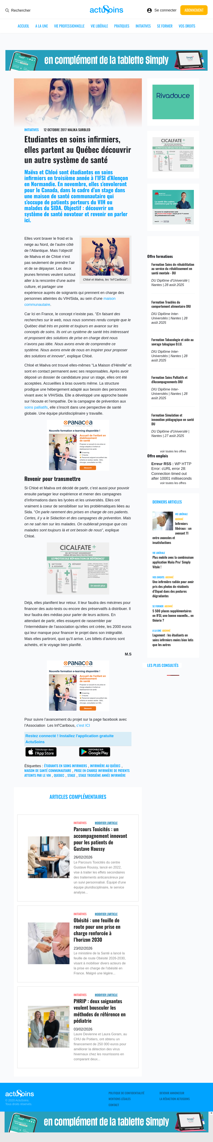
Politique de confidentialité (126, 1093)
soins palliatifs (36, 407)
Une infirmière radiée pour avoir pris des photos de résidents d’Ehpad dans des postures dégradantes (173, 588)
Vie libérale (99, 26)
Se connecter (165, 10)
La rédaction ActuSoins (175, 1099)
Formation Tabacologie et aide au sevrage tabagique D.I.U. (172, 341)
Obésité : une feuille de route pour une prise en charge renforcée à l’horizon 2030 (97, 929)
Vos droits (187, 26)
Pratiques (121, 26)
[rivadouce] (173, 118)
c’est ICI (83, 725)
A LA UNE (41, 26)
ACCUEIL (23, 26)
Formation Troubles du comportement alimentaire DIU (171, 304)
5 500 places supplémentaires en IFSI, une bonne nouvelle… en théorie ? (173, 615)
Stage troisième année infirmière (102, 775)
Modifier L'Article (106, 823)
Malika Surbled (79, 129)
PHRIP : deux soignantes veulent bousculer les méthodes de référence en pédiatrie (100, 1010)
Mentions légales (120, 1099)
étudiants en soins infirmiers (65, 765)
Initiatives (143, 26)
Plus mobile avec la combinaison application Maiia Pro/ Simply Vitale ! (173, 562)
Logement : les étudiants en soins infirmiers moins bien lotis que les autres (172, 639)
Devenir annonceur (172, 1093)
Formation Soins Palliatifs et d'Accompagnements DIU (169, 379)
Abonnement (194, 10)
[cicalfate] (78, 593)
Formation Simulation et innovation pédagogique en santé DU (172, 419)
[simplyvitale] (106, 69)
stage (71, 775)
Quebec (59, 775)
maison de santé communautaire (47, 770)
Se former (164, 26)
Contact (114, 1105)
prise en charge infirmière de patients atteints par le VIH (77, 773)
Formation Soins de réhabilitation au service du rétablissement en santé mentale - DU (172, 269)
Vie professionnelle (69, 26)
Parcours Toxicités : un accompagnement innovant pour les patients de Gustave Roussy (100, 838)
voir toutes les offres (173, 451)
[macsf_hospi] (173, 223)
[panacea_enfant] (78, 469)
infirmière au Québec (105, 765)
